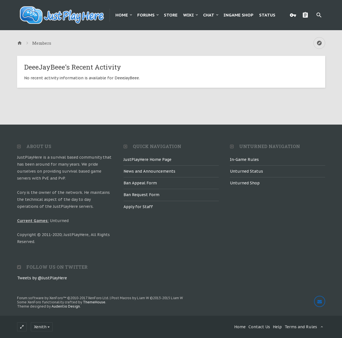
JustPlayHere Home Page (147, 159)
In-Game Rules (244, 159)
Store (171, 15)
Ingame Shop (238, 15)
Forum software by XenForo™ (63, 298)
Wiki (188, 15)
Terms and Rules (301, 326)
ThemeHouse (94, 302)
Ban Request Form (141, 194)
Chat (208, 15)
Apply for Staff (138, 206)
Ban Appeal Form (140, 182)
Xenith (40, 326)
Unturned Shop (245, 182)
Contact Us (259, 326)
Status (267, 15)
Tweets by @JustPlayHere (42, 277)
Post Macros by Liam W (147, 298)
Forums (146, 15)
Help (277, 326)
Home (121, 15)
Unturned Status (246, 171)
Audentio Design (66, 306)
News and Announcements (149, 171)
